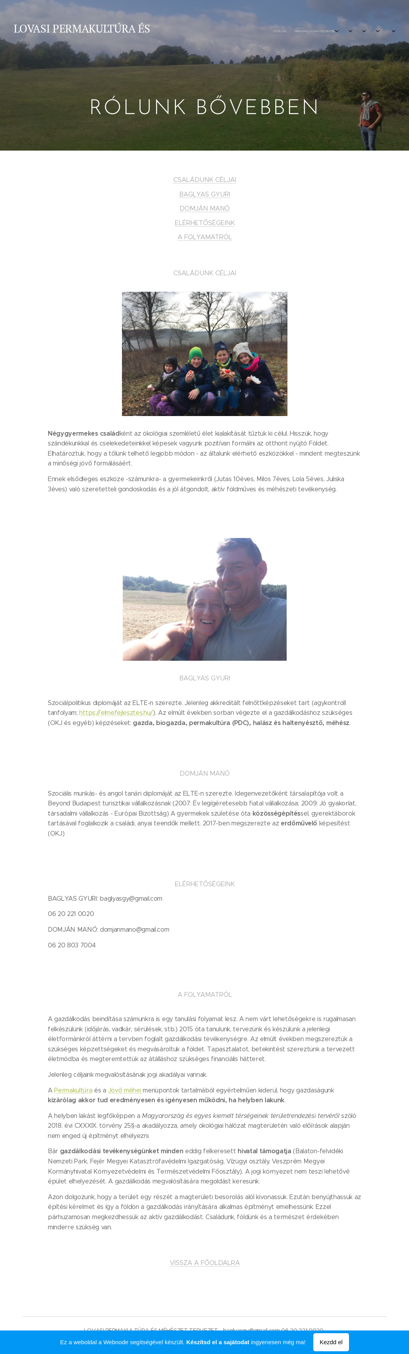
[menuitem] (328, 31)
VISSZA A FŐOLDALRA (204, 1263)
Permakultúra (73, 1090)
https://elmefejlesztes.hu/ (116, 712)
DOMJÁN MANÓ (205, 208)
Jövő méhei (124, 1090)
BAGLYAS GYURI (204, 194)
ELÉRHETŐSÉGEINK (204, 223)
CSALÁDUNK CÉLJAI (204, 180)
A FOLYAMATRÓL (204, 237)
